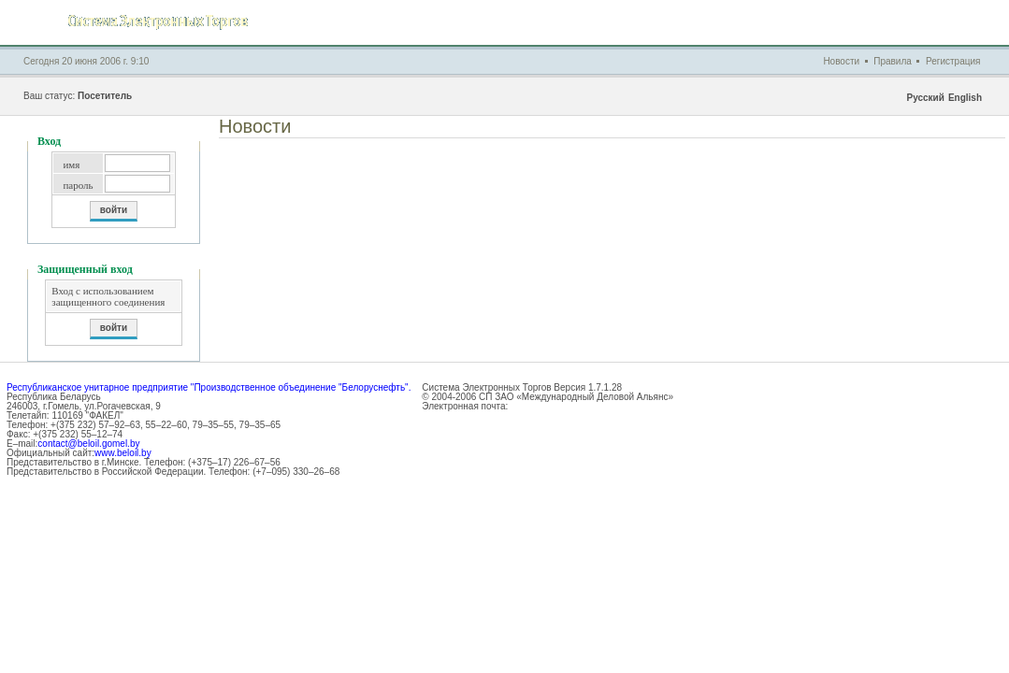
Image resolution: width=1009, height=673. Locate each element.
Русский (925, 98)
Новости (841, 61)
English (965, 98)
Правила (892, 61)
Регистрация (953, 61)
